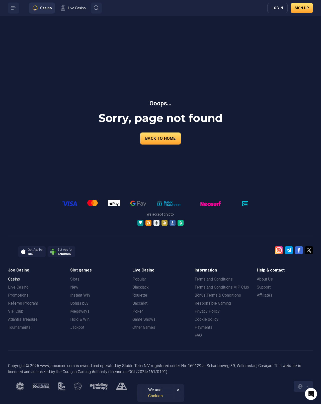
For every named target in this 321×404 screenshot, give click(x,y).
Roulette (139, 295)
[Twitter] (309, 250)
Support (264, 287)
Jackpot (77, 327)
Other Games (143, 327)
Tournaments (19, 327)
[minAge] (20, 386)
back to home (160, 138)
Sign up (302, 8)
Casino (14, 279)
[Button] (13, 8)
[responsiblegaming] (41, 386)
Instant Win (80, 295)
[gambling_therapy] (99, 386)
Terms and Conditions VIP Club (222, 287)
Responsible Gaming (213, 303)
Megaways (80, 311)
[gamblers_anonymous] (121, 386)
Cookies (155, 395)
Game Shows (143, 319)
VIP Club (15, 311)
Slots (74, 279)
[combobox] (303, 386)
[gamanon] (78, 386)
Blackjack (140, 287)
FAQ (198, 335)
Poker (137, 311)
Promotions (18, 295)
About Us (265, 279)
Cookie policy (206, 319)
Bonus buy (79, 303)
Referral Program (23, 303)
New (74, 287)
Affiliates (264, 295)
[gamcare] (62, 386)
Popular (139, 279)
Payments (203, 327)
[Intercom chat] (311, 394)
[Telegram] (289, 250)
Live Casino (18, 287)
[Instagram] (279, 250)
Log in (277, 8)
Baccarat (139, 303)
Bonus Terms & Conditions (218, 295)
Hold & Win (80, 319)
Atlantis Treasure (23, 319)
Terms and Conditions (214, 279)
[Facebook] (299, 250)
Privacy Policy (207, 311)
